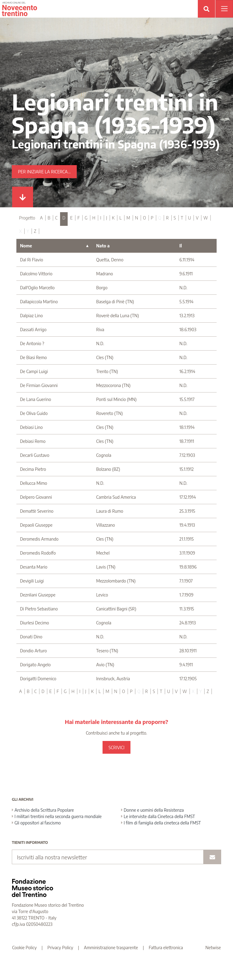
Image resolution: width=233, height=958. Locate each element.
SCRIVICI (116, 747)
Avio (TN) (105, 664)
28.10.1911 (188, 650)
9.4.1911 (186, 664)
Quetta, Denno (109, 259)
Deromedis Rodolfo (38, 552)
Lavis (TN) (105, 566)
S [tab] (175, 217)
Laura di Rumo (109, 511)
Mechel (103, 552)
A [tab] (41, 217)
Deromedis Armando (39, 539)
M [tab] (128, 217)
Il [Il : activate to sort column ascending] (180, 245)
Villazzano (105, 525)
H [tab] (93, 217)
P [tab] (152, 217)
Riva (100, 329)
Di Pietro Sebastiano (39, 608)
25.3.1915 (187, 511)
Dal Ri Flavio (31, 259)
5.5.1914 (186, 301)
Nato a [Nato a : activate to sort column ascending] (103, 245)
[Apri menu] (224, 9)
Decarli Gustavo (34, 455)
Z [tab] (35, 231)
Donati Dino (31, 636)
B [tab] (49, 217)
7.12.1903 (187, 455)
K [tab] (113, 217)
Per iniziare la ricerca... (44, 171)
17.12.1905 (188, 678)
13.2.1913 (186, 315)
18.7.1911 (186, 441)
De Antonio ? (32, 343)
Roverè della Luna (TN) (117, 315)
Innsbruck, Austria (113, 678)
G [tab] (86, 217)
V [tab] (197, 217)
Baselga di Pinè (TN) (115, 301)
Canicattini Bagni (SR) (116, 608)
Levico (102, 594)
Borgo (101, 287)
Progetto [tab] (27, 217)
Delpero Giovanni (36, 497)
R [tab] (167, 217)
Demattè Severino (36, 511)
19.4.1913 (187, 525)
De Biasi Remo (33, 357)
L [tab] (121, 217)
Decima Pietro (33, 469)
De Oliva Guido (34, 413)
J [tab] (106, 217)
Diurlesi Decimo (34, 622)
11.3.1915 (186, 608)
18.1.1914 (186, 427)
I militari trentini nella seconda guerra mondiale (57, 816)
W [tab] (205, 217)
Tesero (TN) (107, 650)
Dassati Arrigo (33, 329)
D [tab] (64, 217)
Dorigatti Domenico (38, 678)
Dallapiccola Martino (39, 301)
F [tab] (78, 217)
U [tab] (189, 217)
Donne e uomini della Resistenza (152, 810)
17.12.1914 (187, 497)
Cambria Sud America (116, 497)
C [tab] (56, 217)
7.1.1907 (186, 580)
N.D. (183, 287)
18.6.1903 (187, 329)
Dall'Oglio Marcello (37, 287)
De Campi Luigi (34, 371)
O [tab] (144, 217)
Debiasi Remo (33, 441)
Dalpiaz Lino (31, 315)
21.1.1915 (186, 539)
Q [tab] (159, 217)
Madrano (104, 273)
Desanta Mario (33, 566)
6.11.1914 (186, 259)
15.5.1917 (186, 399)
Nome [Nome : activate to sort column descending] (26, 245)
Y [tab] (28, 231)
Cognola (103, 455)
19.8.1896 (188, 566)
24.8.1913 (187, 622)
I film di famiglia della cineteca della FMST (161, 822)
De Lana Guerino (35, 399)
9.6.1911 (186, 273)
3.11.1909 (187, 552)
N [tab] (136, 217)
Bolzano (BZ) (108, 469)
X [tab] (20, 231)
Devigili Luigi (32, 580)
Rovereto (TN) (109, 413)
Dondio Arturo (33, 650)
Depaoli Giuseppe (36, 525)
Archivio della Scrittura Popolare (43, 810)
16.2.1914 (187, 371)
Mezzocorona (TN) (113, 385)
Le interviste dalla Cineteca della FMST (158, 816)
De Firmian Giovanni (39, 385)
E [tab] (71, 217)
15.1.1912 (186, 469)
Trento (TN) (107, 371)
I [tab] (100, 217)
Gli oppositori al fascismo (36, 822)
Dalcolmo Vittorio (36, 273)
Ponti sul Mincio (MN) (116, 399)
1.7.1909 (186, 594)
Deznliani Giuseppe (38, 594)
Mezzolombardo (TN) (116, 580)
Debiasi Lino (31, 427)
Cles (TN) (104, 357)
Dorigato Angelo (35, 664)
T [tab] (182, 217)
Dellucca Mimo (33, 483)
